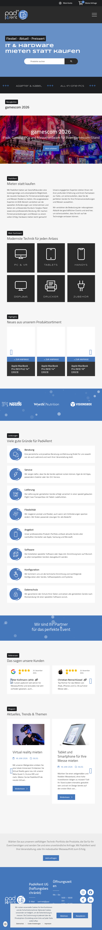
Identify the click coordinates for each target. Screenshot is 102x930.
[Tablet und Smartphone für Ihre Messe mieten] (73, 770)
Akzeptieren (80, 916)
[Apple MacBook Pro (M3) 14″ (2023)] (51, 351)
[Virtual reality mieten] (28, 770)
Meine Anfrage (91, 3)
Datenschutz (20, 923)
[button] (94, 14)
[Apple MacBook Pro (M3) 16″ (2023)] (81, 351)
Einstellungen (5, 924)
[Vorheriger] (11, 351)
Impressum (48, 923)
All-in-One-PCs (82, 86)
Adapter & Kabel (39, 86)
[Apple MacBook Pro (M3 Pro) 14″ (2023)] (21, 351)
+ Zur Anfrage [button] (21, 359)
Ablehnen (64, 916)
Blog (35, 758)
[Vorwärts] (90, 351)
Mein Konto (67, 3)
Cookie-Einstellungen (34, 923)
